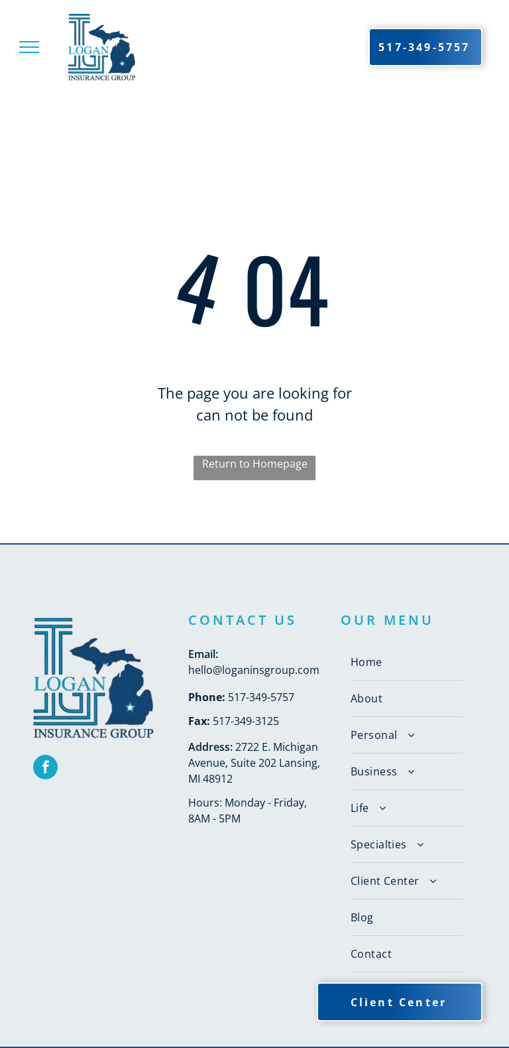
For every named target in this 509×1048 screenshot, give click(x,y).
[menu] (29, 47)
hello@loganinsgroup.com (253, 670)
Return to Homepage (255, 463)
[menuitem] (407, 662)
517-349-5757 (261, 697)
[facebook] (45, 769)
